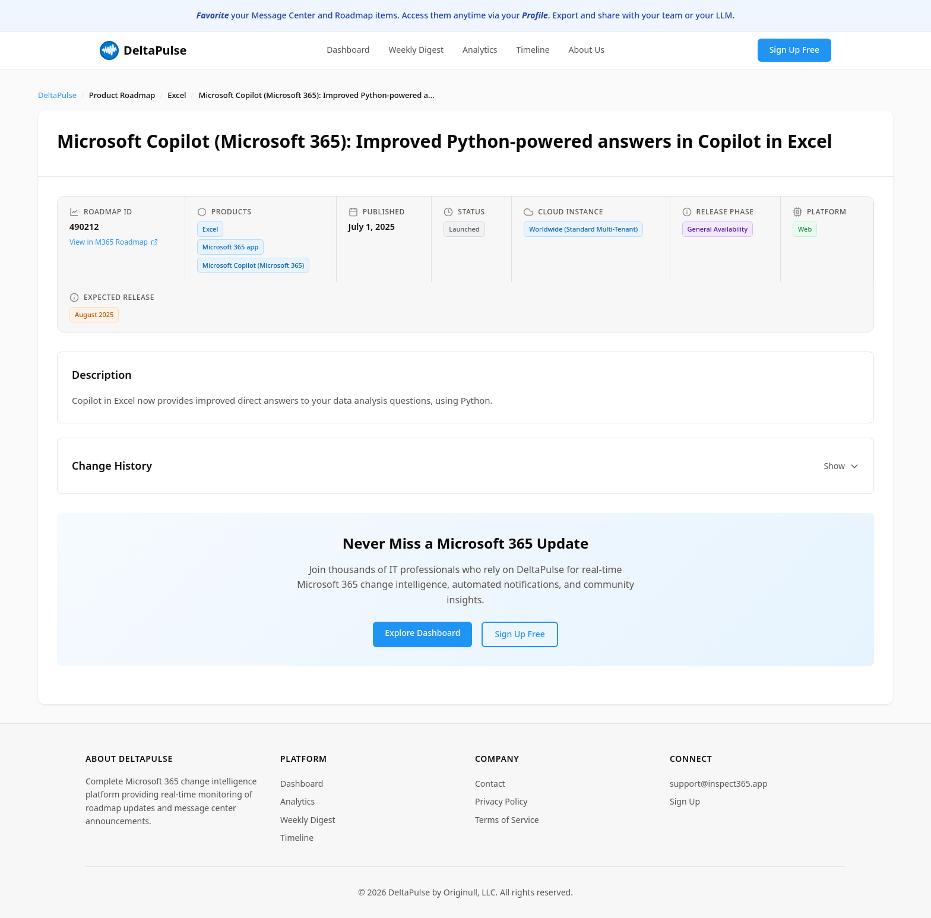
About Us (586, 49)
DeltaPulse (57, 95)
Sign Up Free (794, 49)
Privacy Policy (501, 801)
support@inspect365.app (719, 783)
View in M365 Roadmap (113, 242)
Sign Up (685, 801)
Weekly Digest (416, 49)
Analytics (480, 49)
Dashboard (348, 49)
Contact (490, 783)
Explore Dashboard (422, 632)
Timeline (532, 49)
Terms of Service (507, 819)
